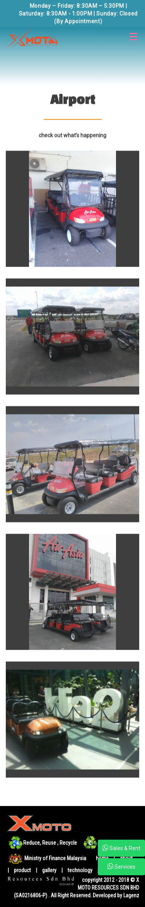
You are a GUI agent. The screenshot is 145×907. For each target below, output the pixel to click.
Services (121, 866)
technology (81, 870)
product (23, 870)
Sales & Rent (121, 847)
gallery (49, 870)
